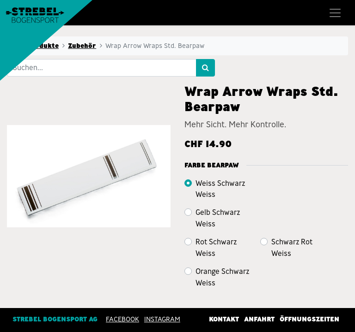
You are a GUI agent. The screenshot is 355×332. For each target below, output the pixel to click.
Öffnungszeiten (309, 318)
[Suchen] (205, 68)
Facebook (122, 318)
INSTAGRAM (162, 318)
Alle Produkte (35, 46)
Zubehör (82, 46)
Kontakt (224, 318)
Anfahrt (259, 318)
